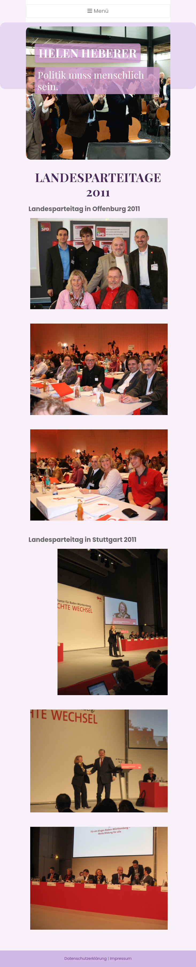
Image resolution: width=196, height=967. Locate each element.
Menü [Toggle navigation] (98, 11)
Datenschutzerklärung (85, 958)
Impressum (121, 958)
